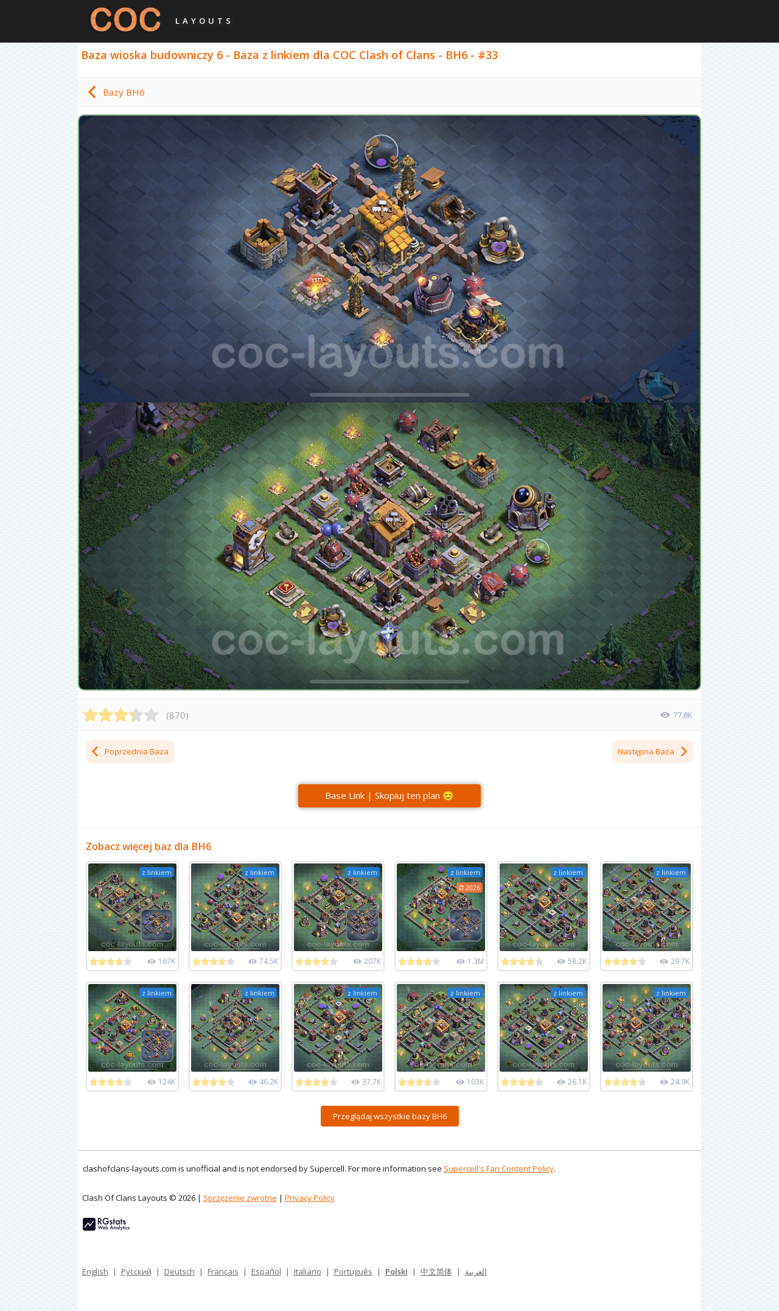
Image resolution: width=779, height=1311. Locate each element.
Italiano (307, 1271)
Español (266, 1271)
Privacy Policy (310, 1197)
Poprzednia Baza (129, 751)
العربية (476, 1271)
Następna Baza (653, 751)
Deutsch (179, 1271)
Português (353, 1271)
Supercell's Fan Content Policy (499, 1168)
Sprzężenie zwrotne (240, 1197)
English (95, 1271)
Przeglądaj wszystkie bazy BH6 (390, 1116)
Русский (136, 1271)
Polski (396, 1271)
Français (223, 1271)
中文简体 (436, 1271)
